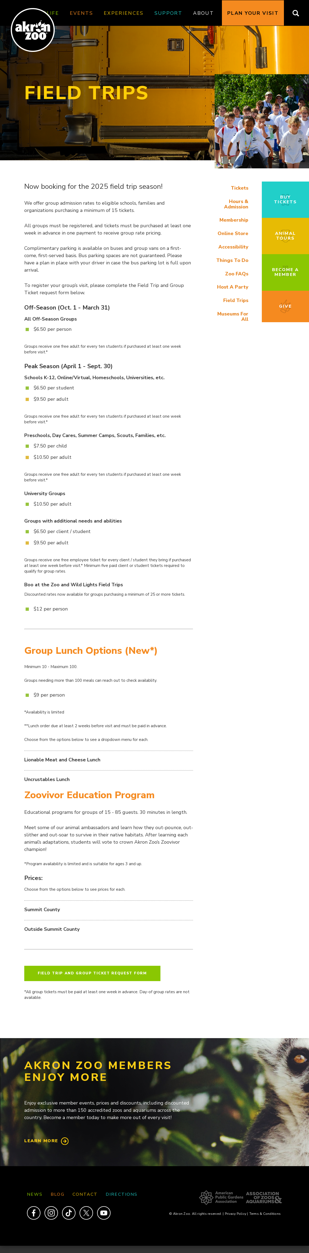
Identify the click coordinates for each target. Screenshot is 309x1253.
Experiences (124, 13)
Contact (85, 1194)
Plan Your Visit (253, 13)
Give (285, 306)
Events (81, 13)
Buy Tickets (285, 199)
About (203, 13)
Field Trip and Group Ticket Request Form (92, 973)
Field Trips (235, 300)
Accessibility (233, 247)
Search (299, 13)
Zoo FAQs (236, 274)
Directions (122, 1194)
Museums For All (232, 316)
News (35, 1194)
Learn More (41, 1141)
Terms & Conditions (265, 1214)
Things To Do (232, 260)
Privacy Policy (236, 1214)
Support (168, 13)
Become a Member (285, 272)
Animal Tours (285, 235)
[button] (262, 167)
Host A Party (232, 287)
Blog (57, 1194)
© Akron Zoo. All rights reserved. (196, 1214)
